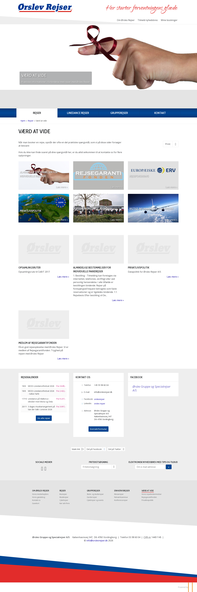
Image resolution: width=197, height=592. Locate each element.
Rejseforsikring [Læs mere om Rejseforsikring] (139, 181)
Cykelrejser (64, 500)
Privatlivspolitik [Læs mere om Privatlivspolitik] (30, 214)
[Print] (171, 144)
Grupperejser (93, 490)
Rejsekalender (29, 377)
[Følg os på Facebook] (42, 468)
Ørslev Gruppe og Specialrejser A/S (151, 388)
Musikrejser (64, 497)
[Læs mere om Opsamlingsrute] (43, 257)
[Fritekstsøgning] (96, 467)
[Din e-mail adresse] (150, 467)
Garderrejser (92, 497)
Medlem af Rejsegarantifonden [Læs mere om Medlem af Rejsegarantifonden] (37, 342)
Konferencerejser (121, 500)
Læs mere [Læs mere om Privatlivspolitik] (61, 219)
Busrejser (63, 494)
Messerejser (119, 494)
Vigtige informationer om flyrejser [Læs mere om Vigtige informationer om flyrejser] (151, 214)
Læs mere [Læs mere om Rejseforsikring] (170, 187)
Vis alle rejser (43, 418)
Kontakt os (36, 500)
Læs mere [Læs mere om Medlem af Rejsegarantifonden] (62, 358)
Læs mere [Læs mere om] (116, 187)
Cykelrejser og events (95, 500)
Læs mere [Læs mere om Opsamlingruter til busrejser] (116, 219)
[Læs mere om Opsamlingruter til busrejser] (98, 208)
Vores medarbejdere (40, 494)
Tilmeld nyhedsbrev (148, 20)
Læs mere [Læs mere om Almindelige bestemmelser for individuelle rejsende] (61, 187)
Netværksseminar (121, 497)
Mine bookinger (169, 20)
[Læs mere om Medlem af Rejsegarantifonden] (43, 335)
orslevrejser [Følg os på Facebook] (99, 399)
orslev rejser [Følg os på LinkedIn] (99, 403)
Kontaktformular (98, 429)
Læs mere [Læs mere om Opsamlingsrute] (62, 276)
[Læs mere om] (98, 175)
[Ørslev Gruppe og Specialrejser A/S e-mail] (97, 540)
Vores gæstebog (38, 497)
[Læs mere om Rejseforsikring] (153, 175)
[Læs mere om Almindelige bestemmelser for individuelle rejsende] (43, 175)
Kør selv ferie (65, 503)
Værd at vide (148, 490)
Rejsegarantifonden (149, 497)
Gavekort (35, 503)
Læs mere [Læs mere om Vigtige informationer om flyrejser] (170, 219)
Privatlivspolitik (147, 500)
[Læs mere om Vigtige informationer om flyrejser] (153, 208)
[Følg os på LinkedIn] (45, 468)
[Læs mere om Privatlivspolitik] (43, 208)
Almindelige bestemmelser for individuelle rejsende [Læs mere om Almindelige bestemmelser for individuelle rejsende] (38, 179)
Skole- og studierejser (95, 494)
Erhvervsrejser (122, 490)
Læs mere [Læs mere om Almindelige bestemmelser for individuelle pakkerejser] (117, 300)
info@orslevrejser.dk (103, 392)
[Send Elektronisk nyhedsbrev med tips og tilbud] (168, 467)
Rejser (63, 490)
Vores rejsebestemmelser (152, 494)
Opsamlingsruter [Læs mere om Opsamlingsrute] (29, 267)
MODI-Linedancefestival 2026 (41, 386)
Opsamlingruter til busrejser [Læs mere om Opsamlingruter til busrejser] (93, 214)
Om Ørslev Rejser (126, 20)
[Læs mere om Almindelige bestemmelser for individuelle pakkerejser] (98, 268)
